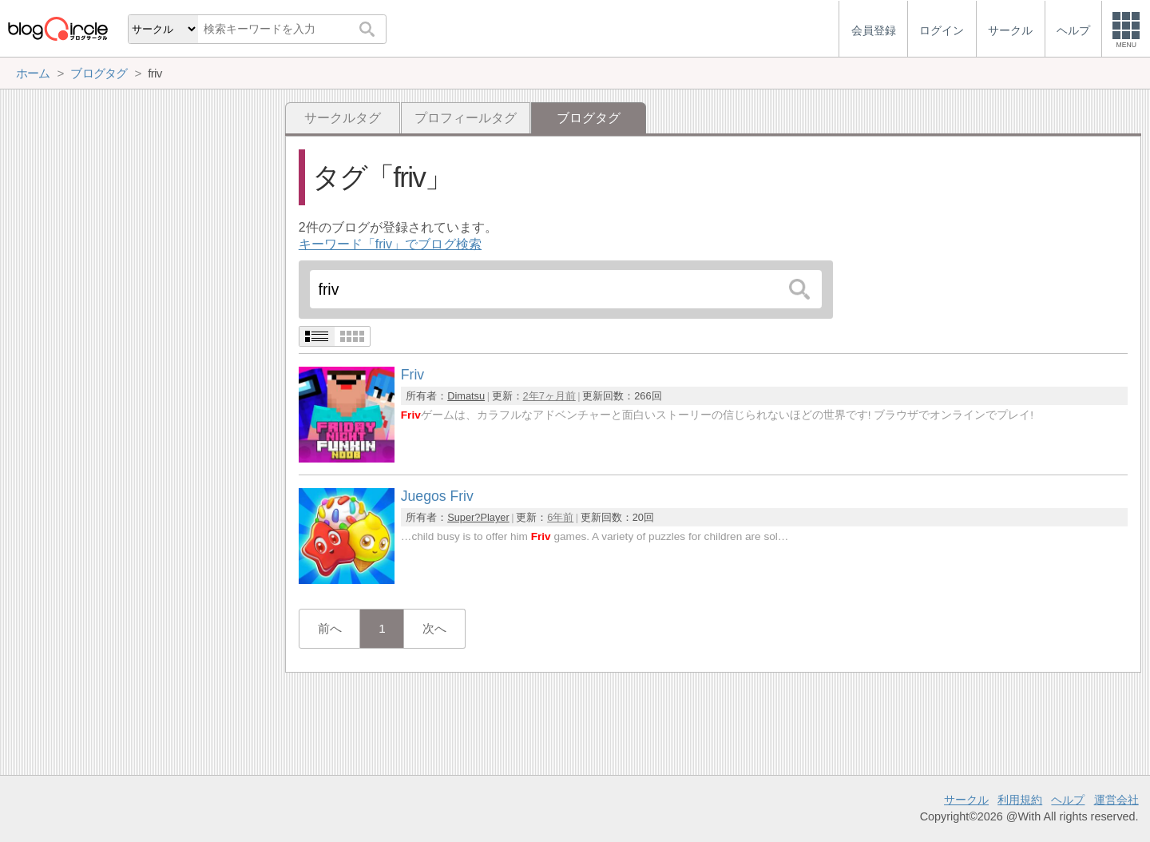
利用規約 (1019, 799)
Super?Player (478, 517)
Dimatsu (466, 396)
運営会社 (1116, 799)
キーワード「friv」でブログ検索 (390, 244)
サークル (966, 799)
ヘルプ (1068, 799)
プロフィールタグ (465, 118)
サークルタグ (342, 118)
